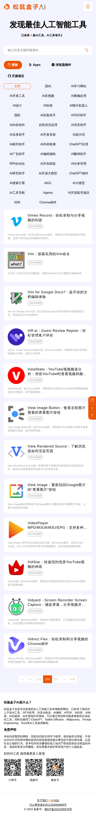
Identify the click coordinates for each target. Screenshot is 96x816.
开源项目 (16, 76)
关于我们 (42, 800)
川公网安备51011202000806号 (48, 804)
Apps (35, 64)
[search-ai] (42, 50)
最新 (13, 64)
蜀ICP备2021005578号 (58, 809)
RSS (54, 800)
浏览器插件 (61, 64)
